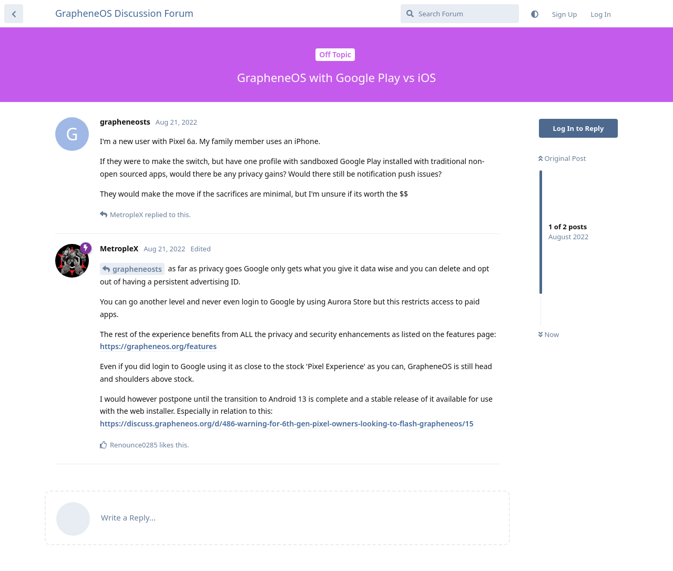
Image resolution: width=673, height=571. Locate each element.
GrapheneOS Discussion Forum (124, 13)
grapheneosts (137, 269)
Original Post (562, 158)
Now (548, 334)
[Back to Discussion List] (13, 13)
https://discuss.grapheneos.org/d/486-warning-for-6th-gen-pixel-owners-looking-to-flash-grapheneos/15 (287, 424)
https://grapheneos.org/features (158, 346)
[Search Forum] (460, 13)
